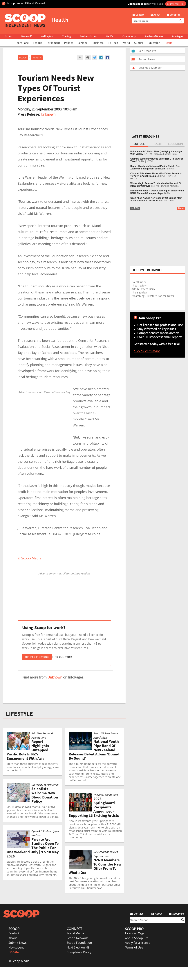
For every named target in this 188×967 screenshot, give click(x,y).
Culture (138, 43)
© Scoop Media (18, 960)
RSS (135, 208)
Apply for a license (137, 942)
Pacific (109, 36)
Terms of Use (134, 947)
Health (168, 43)
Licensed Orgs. (135, 933)
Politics (68, 43)
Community (129, 36)
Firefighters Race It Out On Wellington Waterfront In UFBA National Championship (157, 192)
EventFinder (138, 282)
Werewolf (26, 36)
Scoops (37, 43)
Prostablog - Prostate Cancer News (152, 296)
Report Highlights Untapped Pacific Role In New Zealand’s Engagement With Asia (155, 167)
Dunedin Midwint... (170, 186)
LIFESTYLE (19, 713)
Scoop (8, 36)
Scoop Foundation (79, 942)
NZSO (150, 161)
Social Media (75, 933)
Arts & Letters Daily (143, 289)
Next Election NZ (78, 947)
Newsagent (16, 947)
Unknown (48, 114)
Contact (13, 933)
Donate (13, 952)
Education (154, 43)
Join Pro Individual (36, 657)
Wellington (47, 36)
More (181, 208)
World (126, 43)
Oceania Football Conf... (166, 154)
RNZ (171, 200)
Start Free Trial (175, 3)
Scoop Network (77, 938)
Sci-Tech (113, 43)
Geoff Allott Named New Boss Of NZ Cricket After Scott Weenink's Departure (156, 199)
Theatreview (139, 285)
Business (98, 43)
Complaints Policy (79, 952)
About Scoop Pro (137, 938)
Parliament (53, 43)
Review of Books (154, 36)
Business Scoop (88, 36)
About (12, 938)
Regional (82, 43)
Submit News (17, 942)
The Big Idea (139, 292)
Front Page (22, 43)
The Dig (66, 36)
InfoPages (177, 36)
